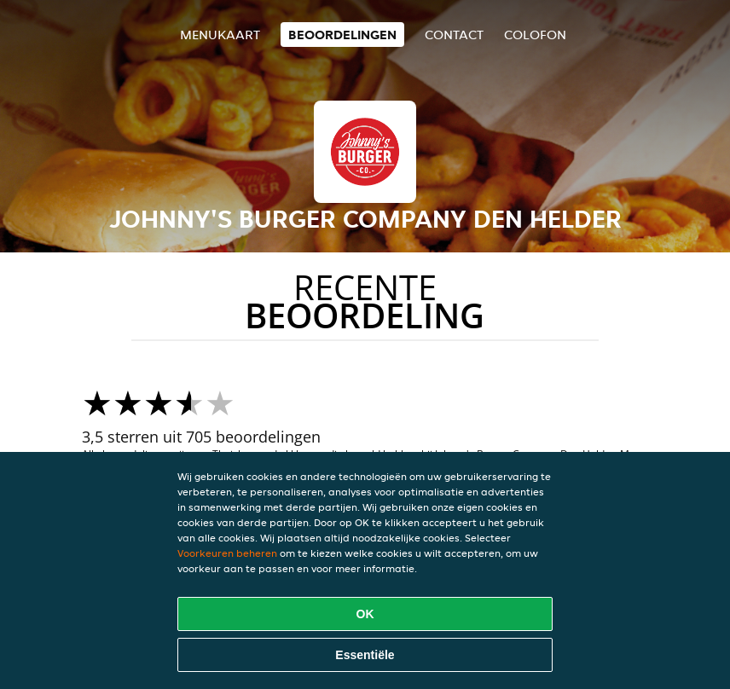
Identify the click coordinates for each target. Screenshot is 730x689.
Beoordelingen (342, 34)
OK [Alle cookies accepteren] (365, 614)
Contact (454, 34)
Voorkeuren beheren (227, 553)
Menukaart (220, 34)
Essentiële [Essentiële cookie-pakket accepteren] (364, 655)
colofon (535, 34)
